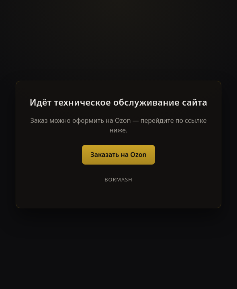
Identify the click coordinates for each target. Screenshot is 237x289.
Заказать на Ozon (118, 154)
